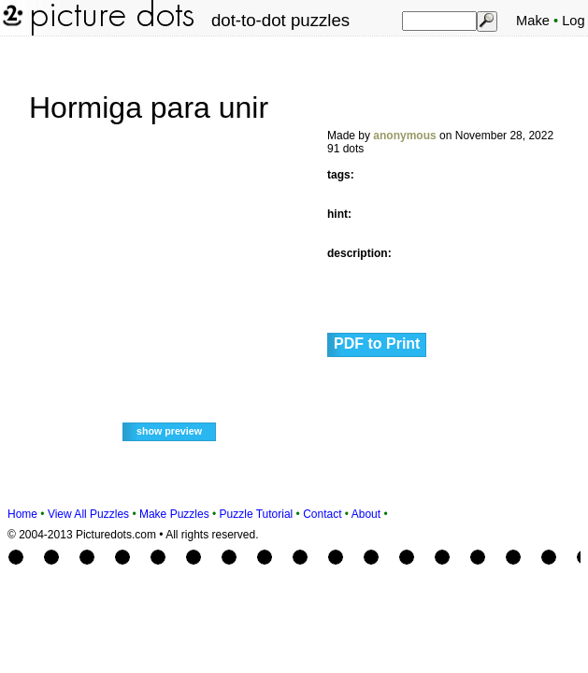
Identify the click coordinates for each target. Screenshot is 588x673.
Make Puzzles (174, 514)
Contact (322, 514)
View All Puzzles (88, 514)
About (365, 514)
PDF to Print (377, 343)
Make (533, 20)
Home (22, 514)
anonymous (404, 135)
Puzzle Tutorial (257, 514)
